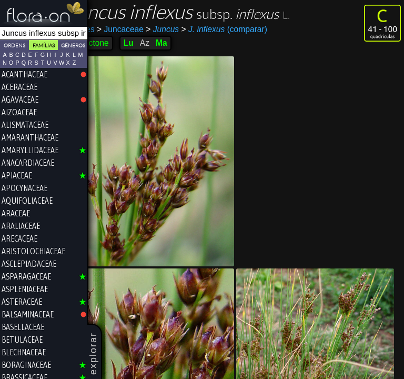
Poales (105, 29)
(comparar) (247, 29)
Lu (152, 42)
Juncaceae (143, 29)
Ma (184, 42)
